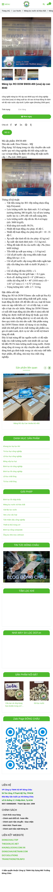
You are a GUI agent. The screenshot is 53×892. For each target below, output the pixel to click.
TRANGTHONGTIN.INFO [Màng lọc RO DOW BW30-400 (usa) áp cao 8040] (13, 859)
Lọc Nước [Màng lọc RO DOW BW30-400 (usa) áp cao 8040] (17, 11)
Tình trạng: (6, 109)
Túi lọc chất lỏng (10, 481)
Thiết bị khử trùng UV (11, 525)
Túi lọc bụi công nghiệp (12, 451)
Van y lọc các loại (10, 515)
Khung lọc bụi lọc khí (11, 446)
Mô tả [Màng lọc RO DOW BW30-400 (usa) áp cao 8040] (6, 132)
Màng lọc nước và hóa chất (14, 505)
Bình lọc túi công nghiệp (12, 466)
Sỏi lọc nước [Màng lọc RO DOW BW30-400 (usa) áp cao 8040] (39, 703)
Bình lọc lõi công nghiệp (12, 471)
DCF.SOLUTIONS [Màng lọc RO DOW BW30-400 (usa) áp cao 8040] (10, 855)
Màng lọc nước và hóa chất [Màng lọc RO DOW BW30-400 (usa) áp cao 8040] (35, 11)
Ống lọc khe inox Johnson (13, 535)
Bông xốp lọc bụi (10, 461)
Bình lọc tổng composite (13, 530)
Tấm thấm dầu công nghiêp (14, 520)
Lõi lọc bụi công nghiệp (12, 456)
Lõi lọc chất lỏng (9, 476)
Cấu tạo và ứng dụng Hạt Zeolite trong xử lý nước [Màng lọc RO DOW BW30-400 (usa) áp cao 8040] (14, 704)
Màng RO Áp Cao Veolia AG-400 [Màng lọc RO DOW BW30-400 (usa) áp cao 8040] (27, 423)
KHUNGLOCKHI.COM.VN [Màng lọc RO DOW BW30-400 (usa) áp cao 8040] (13, 848)
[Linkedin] (21, 125)
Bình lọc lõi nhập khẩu (12, 500)
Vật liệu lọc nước (10, 510)
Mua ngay (26, 117)
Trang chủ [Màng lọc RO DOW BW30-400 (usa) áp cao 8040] (6, 11)
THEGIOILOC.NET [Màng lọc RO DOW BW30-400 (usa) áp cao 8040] (10, 844)
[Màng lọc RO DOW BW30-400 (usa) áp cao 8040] (26, 4)
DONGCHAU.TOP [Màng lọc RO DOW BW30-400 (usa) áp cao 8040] (10, 840)
